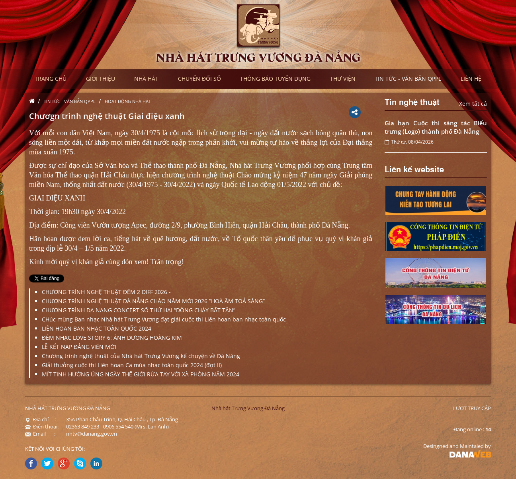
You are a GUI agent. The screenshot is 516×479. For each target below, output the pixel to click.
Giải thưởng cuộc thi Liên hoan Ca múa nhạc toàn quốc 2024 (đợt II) (132, 365)
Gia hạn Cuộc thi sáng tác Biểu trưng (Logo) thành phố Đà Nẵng (436, 127)
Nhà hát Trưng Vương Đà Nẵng (248, 408)
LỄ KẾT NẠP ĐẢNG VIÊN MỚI (79, 346)
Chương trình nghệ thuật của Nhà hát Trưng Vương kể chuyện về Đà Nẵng (141, 356)
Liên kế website (414, 168)
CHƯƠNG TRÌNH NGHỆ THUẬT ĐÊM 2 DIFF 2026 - (106, 292)
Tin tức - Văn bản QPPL (70, 101)
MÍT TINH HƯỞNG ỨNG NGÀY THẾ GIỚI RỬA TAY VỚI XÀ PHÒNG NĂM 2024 (140, 374)
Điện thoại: (42, 426)
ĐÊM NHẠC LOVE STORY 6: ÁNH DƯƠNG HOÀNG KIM (112, 337)
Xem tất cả (473, 103)
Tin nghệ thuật (412, 101)
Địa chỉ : (40, 419)
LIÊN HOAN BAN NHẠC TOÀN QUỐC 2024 (96, 328)
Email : (40, 433)
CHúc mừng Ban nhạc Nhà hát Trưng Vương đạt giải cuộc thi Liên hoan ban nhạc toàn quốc (164, 319)
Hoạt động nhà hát (128, 101)
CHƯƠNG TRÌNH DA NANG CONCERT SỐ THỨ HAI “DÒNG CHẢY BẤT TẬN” (138, 310)
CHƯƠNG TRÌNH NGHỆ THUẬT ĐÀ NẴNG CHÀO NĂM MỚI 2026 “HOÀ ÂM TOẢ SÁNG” (153, 301)
